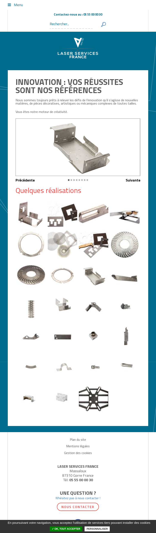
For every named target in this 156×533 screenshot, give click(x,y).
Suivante (133, 180)
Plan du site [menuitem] (78, 439)
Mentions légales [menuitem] (78, 446)
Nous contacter (77, 506)
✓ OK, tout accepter (66, 528)
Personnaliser (97, 528)
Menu (18, 5)
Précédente (25, 180)
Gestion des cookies (78, 452)
